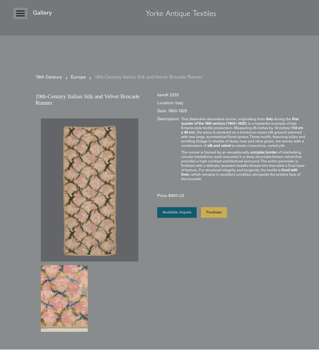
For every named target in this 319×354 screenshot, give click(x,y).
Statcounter (9, 351)
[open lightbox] (89, 190)
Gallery (42, 13)
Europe (78, 77)
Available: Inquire (176, 212)
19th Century (48, 77)
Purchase (214, 212)
